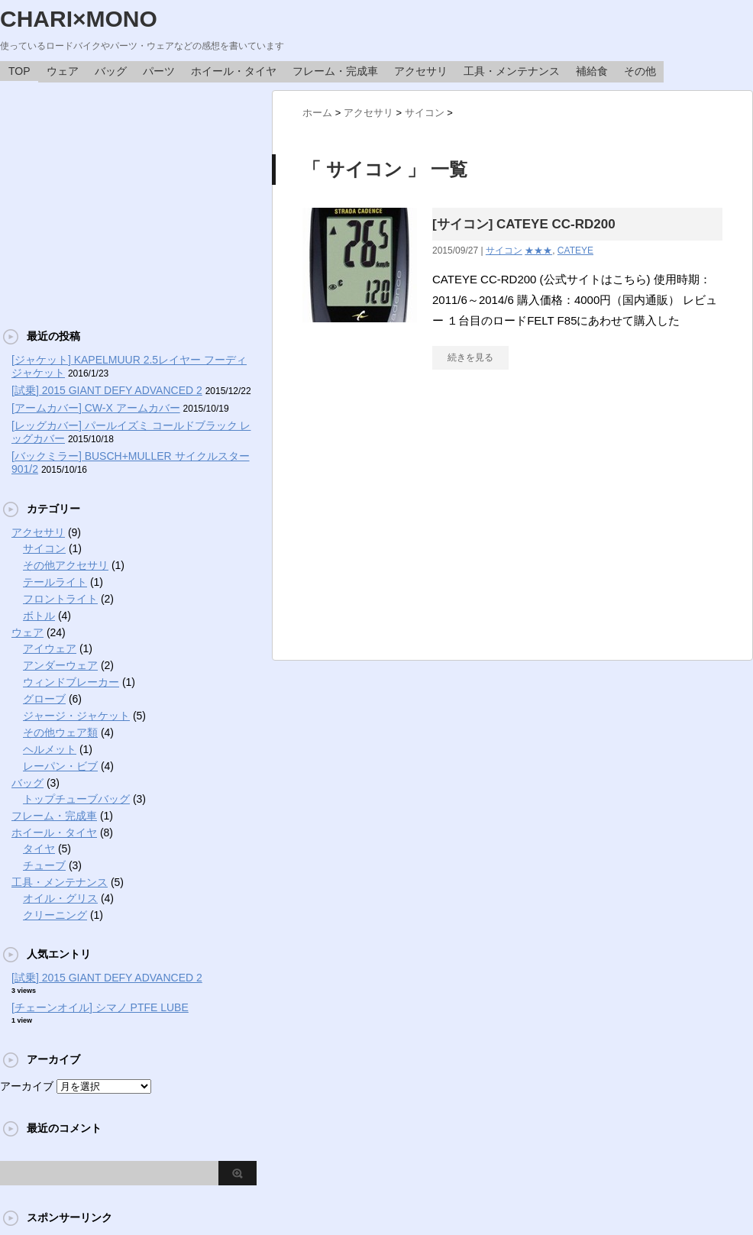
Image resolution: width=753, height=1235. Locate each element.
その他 (640, 71)
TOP (19, 71)
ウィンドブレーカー (71, 682)
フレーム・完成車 (335, 71)
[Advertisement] (128, 197)
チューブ (44, 865)
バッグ (111, 71)
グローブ (44, 699)
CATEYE (575, 250)
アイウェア (49, 648)
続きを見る (470, 357)
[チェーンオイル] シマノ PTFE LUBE (100, 1007)
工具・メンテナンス (512, 71)
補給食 (592, 71)
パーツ (159, 71)
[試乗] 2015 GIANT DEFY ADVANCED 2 (106, 390)
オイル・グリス (60, 898)
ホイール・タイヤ (233, 71)
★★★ (538, 250)
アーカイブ (26, 1086)
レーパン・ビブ (60, 766)
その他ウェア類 (60, 732)
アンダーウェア (60, 665)
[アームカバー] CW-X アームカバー (95, 408)
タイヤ (39, 848)
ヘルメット (49, 749)
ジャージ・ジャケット (76, 716)
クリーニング (55, 915)
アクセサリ (421, 71)
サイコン (504, 250)
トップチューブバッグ (76, 799)
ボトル (39, 615)
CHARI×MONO (78, 18)
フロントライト (60, 599)
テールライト (55, 582)
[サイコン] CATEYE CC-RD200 (524, 224)
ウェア (63, 71)
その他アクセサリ (65, 565)
